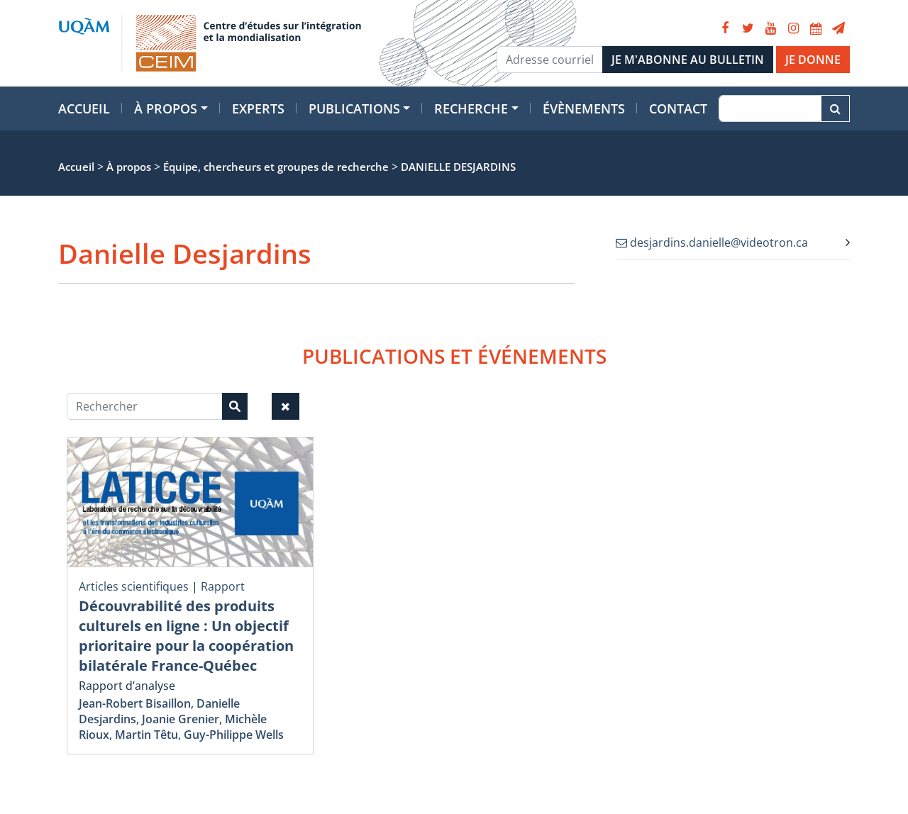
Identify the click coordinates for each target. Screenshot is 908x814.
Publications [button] (354, 108)
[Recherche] (770, 108)
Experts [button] (258, 108)
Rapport (223, 586)
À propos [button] (165, 108)
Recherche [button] (471, 108)
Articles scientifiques (134, 586)
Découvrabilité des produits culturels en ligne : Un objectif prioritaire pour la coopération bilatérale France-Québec (186, 635)
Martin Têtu (146, 734)
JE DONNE (813, 59)
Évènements (584, 108)
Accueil (84, 108)
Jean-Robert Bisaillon (135, 703)
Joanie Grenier (180, 719)
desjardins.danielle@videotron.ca (712, 242)
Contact (678, 108)
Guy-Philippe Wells (234, 734)
